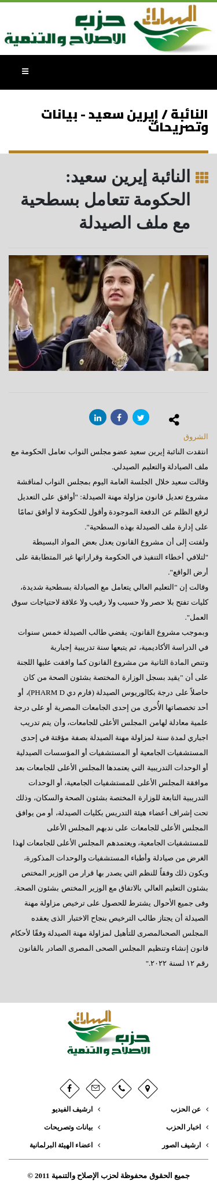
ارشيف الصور (181, 1145)
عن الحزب (186, 1109)
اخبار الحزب (183, 1127)
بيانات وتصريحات (68, 1127)
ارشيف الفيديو (72, 1109)
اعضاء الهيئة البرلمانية (61, 1145)
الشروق (195, 436)
